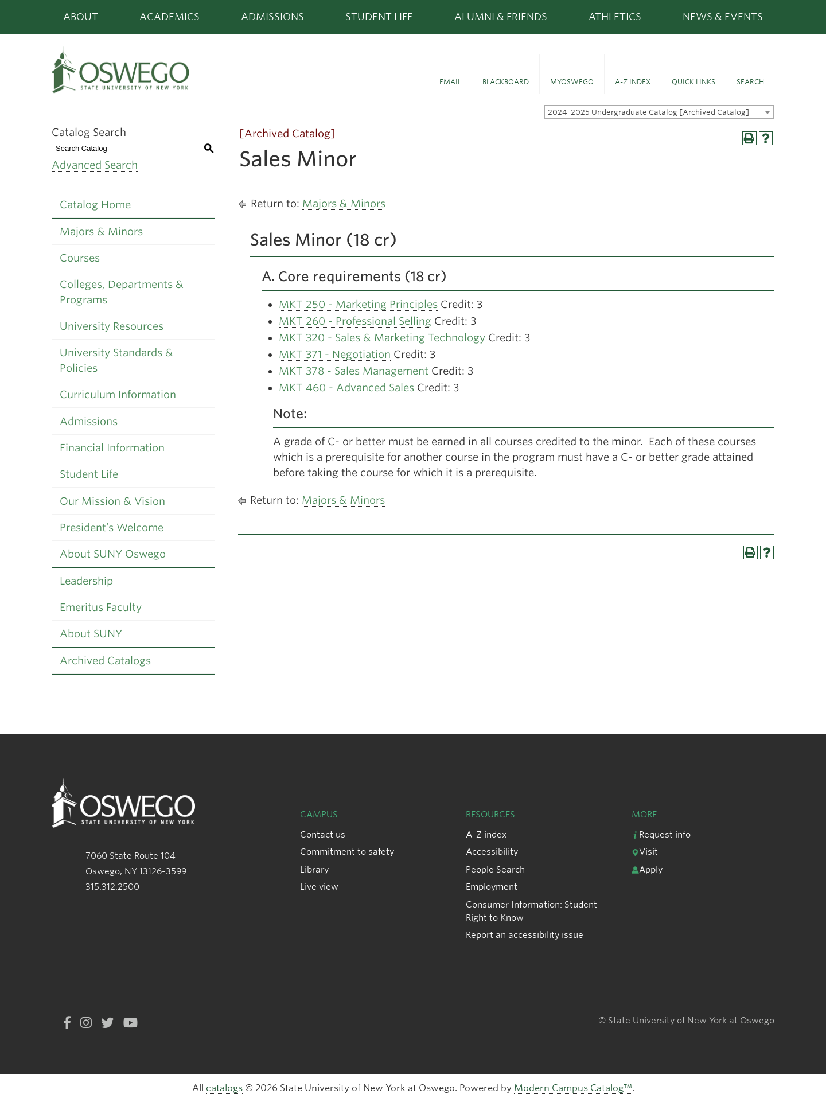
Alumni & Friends (500, 16)
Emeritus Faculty (101, 607)
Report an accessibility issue (524, 934)
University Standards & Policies (116, 360)
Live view (319, 886)
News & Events (723, 16)
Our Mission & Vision (112, 501)
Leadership (86, 581)
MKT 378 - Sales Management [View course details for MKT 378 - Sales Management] (353, 371)
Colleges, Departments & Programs (122, 292)
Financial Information (112, 448)
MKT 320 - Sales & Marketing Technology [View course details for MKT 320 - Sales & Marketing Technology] (382, 338)
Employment (491, 886)
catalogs (224, 1087)
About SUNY (91, 634)
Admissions (272, 16)
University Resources (111, 326)
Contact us (322, 834)
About (80, 16)
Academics (169, 16)
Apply (647, 869)
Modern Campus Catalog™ (573, 1087)
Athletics (615, 16)
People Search (495, 869)
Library (314, 869)
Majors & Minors (101, 231)
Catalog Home (95, 204)
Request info (661, 834)
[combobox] (659, 112)
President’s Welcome (111, 527)
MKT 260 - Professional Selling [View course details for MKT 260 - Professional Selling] (355, 321)
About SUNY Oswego (113, 554)
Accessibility (492, 851)
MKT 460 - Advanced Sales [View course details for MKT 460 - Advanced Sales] (346, 387)
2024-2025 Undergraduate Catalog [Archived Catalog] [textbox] (648, 112)
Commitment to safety (347, 851)
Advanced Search (95, 165)
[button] (450, 74)
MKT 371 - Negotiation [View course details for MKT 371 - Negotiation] (335, 354)
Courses (80, 258)
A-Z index (486, 834)
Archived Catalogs (105, 661)
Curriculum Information (118, 394)
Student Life (379, 16)
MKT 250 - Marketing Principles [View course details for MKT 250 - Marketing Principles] (358, 304)
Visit (645, 851)
